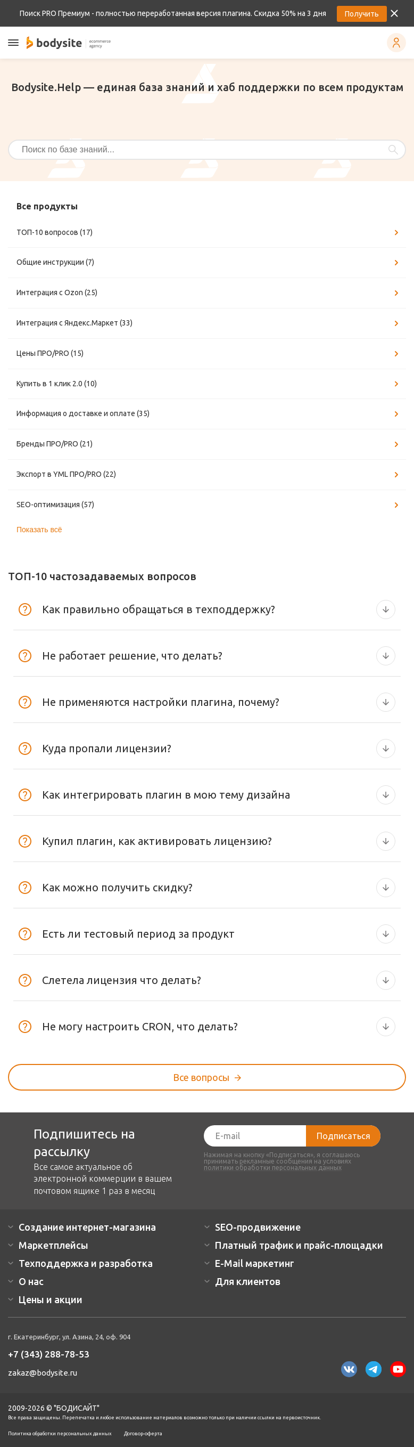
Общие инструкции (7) (209, 262)
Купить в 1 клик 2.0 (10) (209, 384)
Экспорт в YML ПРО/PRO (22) (209, 474)
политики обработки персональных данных (273, 1167)
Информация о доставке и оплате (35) (209, 414)
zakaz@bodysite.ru (42, 1372)
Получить (362, 14)
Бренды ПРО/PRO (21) (209, 444)
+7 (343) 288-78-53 (48, 1354)
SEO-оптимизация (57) (209, 505)
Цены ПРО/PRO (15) (209, 353)
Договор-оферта (143, 1433)
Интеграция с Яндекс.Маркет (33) (209, 323)
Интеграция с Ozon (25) (209, 293)
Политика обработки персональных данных (60, 1433)
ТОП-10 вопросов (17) (209, 232)
